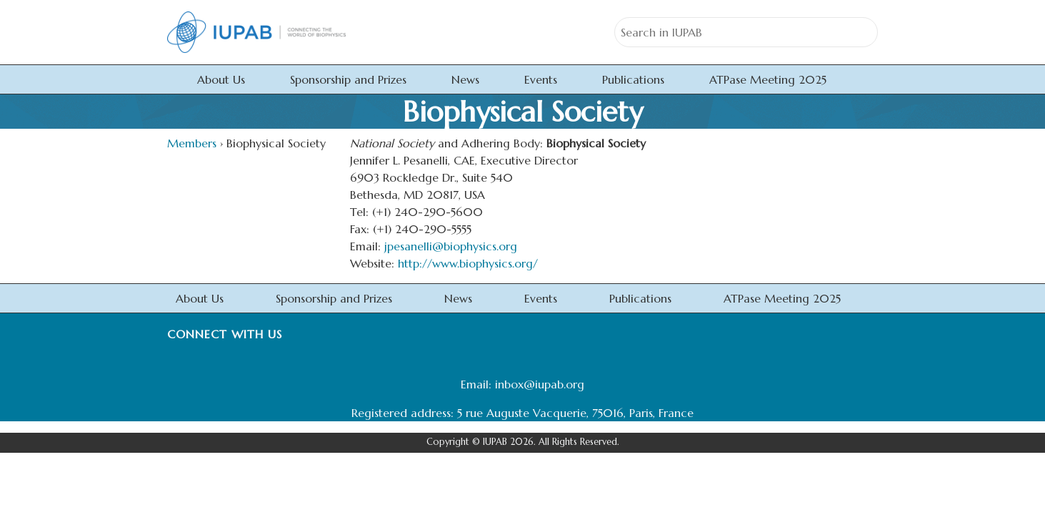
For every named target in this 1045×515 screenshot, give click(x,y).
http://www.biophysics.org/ (468, 263)
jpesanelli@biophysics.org (450, 246)
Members (191, 143)
